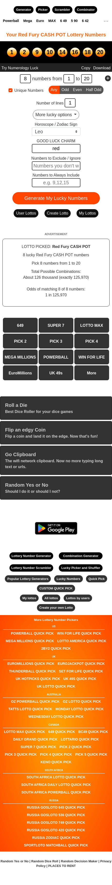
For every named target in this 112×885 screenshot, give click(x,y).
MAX (52, 21)
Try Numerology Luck (19, 68)
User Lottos (26, 213)
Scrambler (62, 9)
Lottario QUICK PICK (80, 739)
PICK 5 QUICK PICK (91, 754)
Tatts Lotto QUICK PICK (30, 709)
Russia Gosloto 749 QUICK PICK (56, 822)
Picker (43, 9)
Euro (40, 21)
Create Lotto (57, 213)
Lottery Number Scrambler (31, 568)
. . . (106, 20)
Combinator (86, 9)
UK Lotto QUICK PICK (56, 686)
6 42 (85, 21)
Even (77, 89)
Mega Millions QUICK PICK (30, 641)
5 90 (74, 21)
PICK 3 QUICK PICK (21, 754)
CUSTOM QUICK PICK (55, 588)
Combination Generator (80, 556)
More (91, 373)
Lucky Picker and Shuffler (80, 568)
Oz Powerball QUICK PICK (35, 701)
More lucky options (54, 114)
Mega (27, 21)
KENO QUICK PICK (56, 762)
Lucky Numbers (68, 579)
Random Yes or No (14, 861)
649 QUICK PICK (61, 732)
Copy (85, 68)
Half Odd (93, 89)
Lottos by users (78, 598)
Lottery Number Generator (31, 556)
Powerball (11, 21)
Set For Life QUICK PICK (81, 671)
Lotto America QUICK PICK (81, 641)
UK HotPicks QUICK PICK (38, 679)
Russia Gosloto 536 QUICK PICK (56, 815)
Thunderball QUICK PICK (32, 671)
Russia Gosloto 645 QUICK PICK (56, 807)
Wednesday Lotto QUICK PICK (56, 717)
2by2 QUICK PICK (56, 648)
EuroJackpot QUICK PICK (81, 664)
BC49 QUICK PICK (93, 732)
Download (102, 68)
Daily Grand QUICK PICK (35, 739)
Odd (65, 89)
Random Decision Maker (79, 861)
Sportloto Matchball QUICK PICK (56, 845)
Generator (23, 9)
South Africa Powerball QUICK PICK (56, 792)
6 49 (63, 21)
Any (54, 89)
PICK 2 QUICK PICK (75, 747)
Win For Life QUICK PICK (79, 633)
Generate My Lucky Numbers (55, 198)
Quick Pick (96, 579)
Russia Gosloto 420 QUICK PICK (56, 830)
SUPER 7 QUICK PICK (38, 747)
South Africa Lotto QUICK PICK (55, 777)
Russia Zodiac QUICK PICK (56, 838)
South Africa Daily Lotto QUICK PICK (56, 785)
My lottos (29, 598)
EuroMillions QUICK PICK (30, 664)
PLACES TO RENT (62, 866)
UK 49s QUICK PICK (79, 679)
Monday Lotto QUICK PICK (79, 709)
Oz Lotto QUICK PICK (82, 701)
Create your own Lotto (56, 607)
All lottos (51, 598)
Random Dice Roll (45, 861)
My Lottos (87, 213)
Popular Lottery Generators (27, 579)
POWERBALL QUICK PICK (32, 633)
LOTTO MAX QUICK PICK (24, 732)
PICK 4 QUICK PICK (56, 754)
